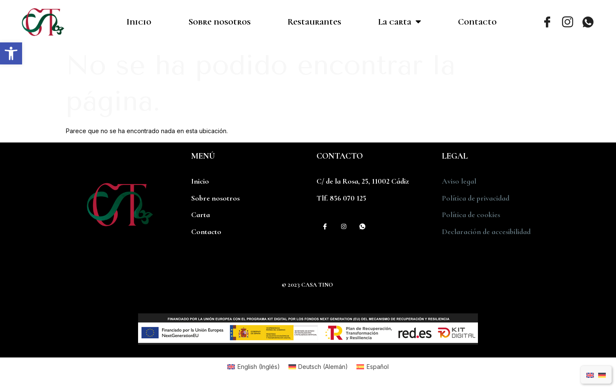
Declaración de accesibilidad (486, 231)
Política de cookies (471, 214)
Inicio (139, 22)
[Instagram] (567, 22)
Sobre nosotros (219, 22)
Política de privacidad (475, 198)
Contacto (477, 22)
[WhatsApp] (588, 22)
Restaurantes (314, 22)
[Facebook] (547, 22)
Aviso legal (459, 181)
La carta (399, 22)
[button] (11, 53)
